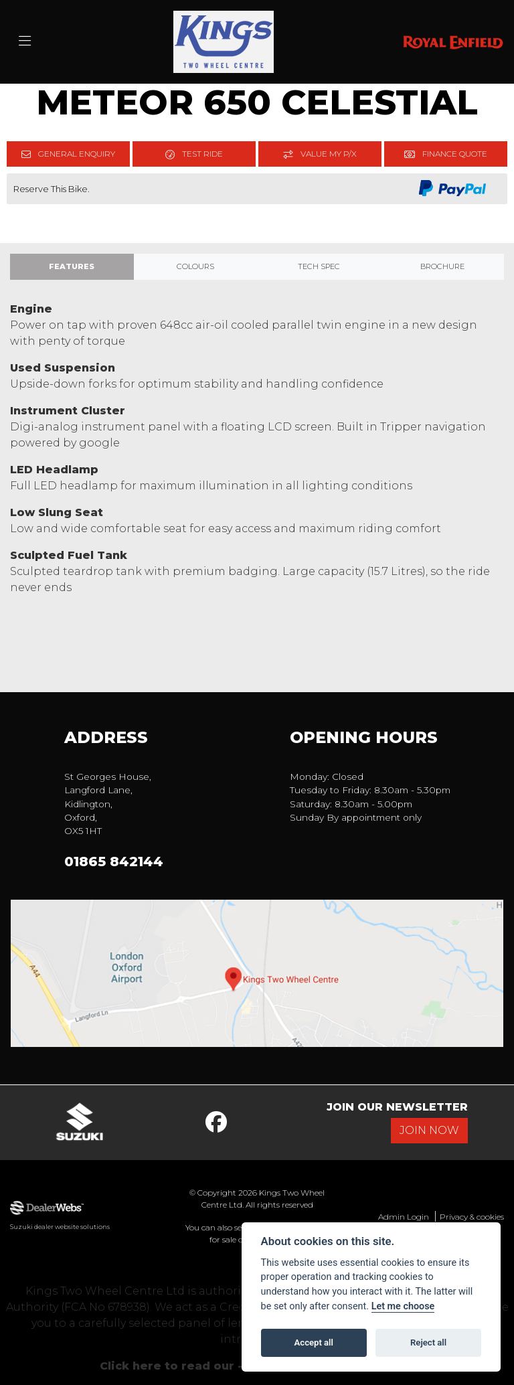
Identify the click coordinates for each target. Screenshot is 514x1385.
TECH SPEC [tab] (319, 266)
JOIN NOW (429, 1130)
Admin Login (403, 1217)
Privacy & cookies (472, 1217)
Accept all (313, 1342)
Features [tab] (71, 266)
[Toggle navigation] (25, 41)
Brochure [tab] (442, 266)
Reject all (428, 1342)
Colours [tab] (195, 266)
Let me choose (403, 1306)
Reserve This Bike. (51, 188)
